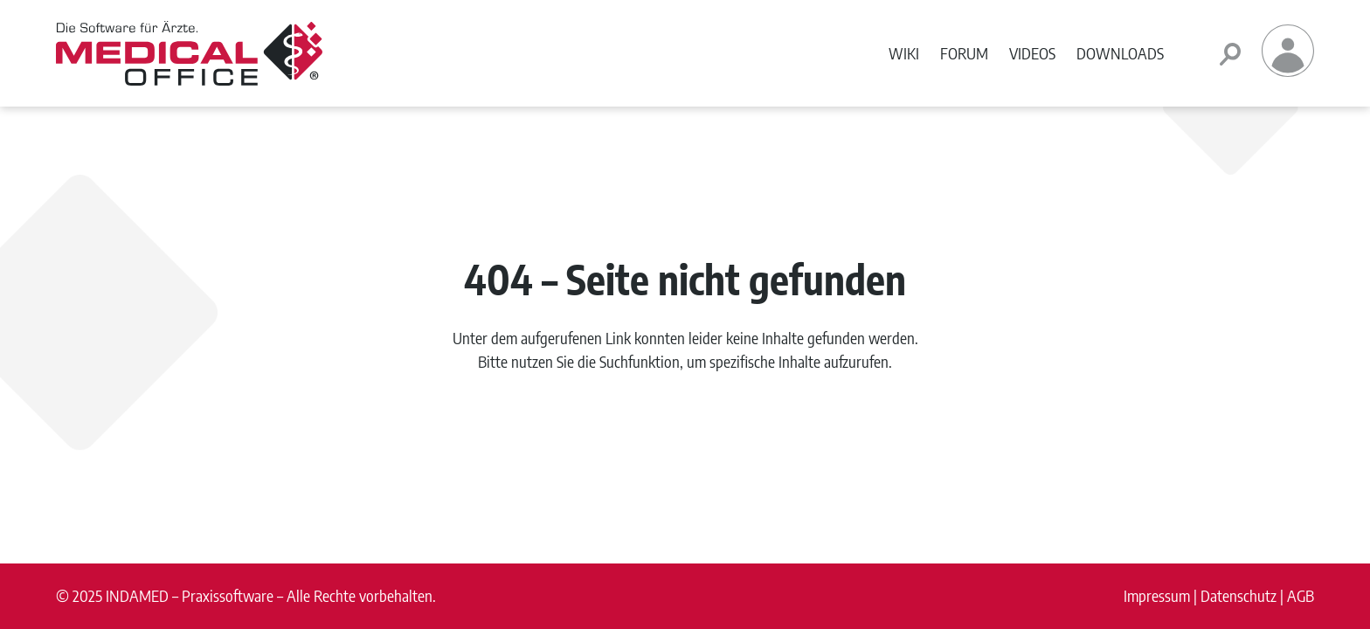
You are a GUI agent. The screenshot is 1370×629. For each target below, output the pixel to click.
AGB (1300, 595)
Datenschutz (1238, 595)
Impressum (1157, 595)
